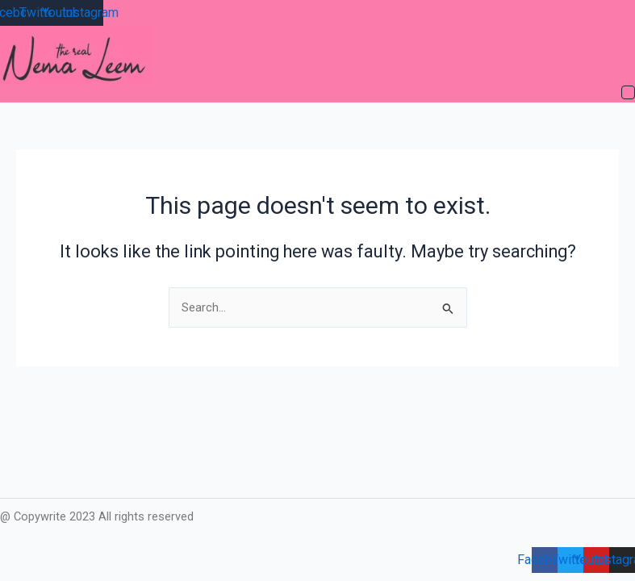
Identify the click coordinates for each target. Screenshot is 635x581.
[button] (628, 93)
